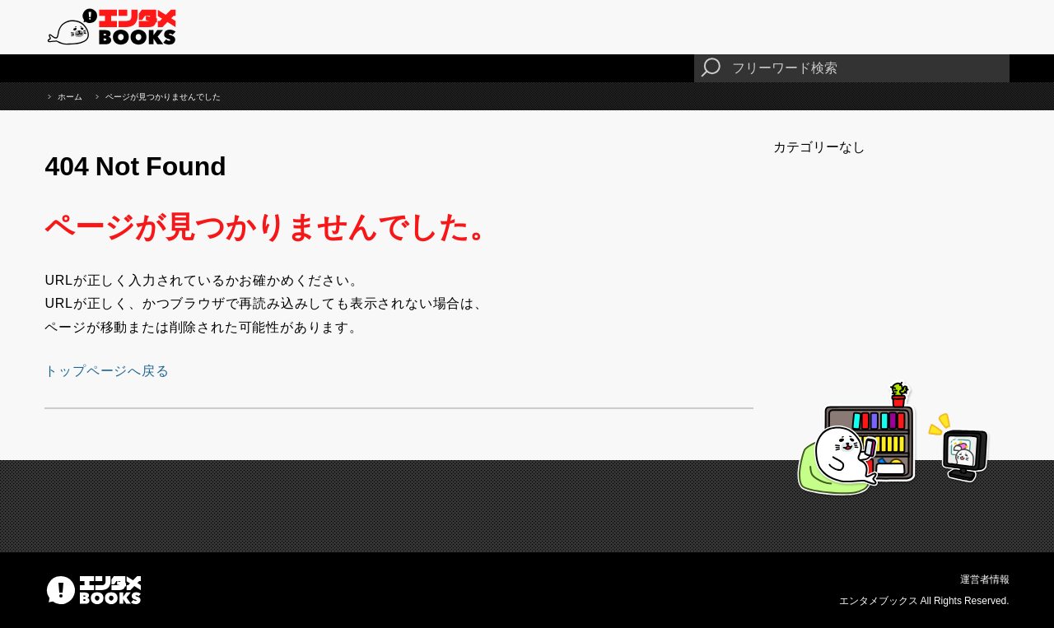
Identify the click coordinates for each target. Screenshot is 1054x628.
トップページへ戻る (106, 370)
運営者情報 (985, 579)
